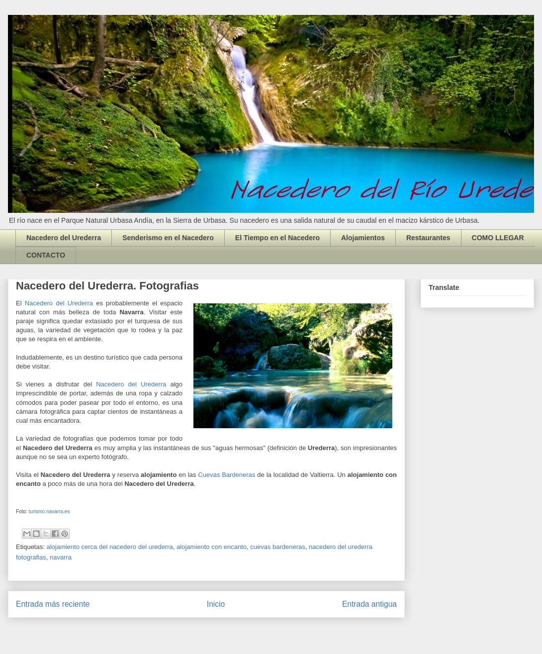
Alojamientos (363, 238)
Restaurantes (428, 238)
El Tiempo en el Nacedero (277, 238)
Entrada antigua (369, 604)
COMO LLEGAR (498, 238)
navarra (61, 557)
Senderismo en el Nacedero (168, 238)
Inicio (216, 604)
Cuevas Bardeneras (226, 474)
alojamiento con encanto (212, 547)
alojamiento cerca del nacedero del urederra (109, 547)
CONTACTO (45, 255)
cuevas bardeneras (277, 547)
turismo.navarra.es (49, 511)
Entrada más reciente (53, 604)
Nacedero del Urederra (63, 238)
